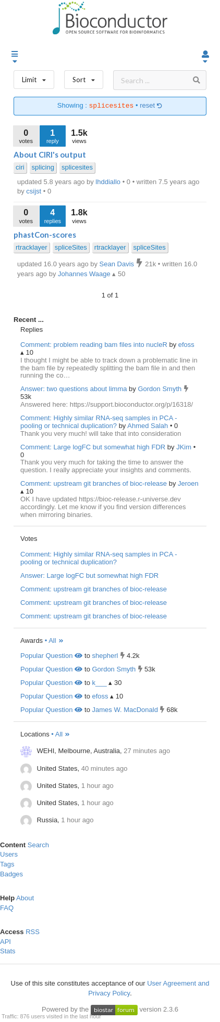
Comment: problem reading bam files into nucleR (93, 344)
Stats (8, 951)
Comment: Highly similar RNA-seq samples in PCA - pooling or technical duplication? (98, 422)
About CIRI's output (50, 154)
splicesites (77, 167)
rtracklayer (31, 247)
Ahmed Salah (148, 426)
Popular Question (51, 655)
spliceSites (71, 247)
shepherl (105, 655)
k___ (99, 683)
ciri (20, 167)
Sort (84, 77)
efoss (186, 344)
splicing (43, 167)
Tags (7, 864)
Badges (11, 874)
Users (9, 854)
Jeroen (188, 483)
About (25, 898)
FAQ (7, 908)
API (5, 942)
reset (151, 106)
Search (38, 845)
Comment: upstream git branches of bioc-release (93, 483)
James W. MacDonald (124, 710)
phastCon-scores (45, 234)
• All (54, 640)
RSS (33, 932)
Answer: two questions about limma (73, 389)
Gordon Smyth (160, 389)
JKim (184, 447)
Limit (34, 77)
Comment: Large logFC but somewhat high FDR (92, 447)
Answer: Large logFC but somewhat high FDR (89, 575)
